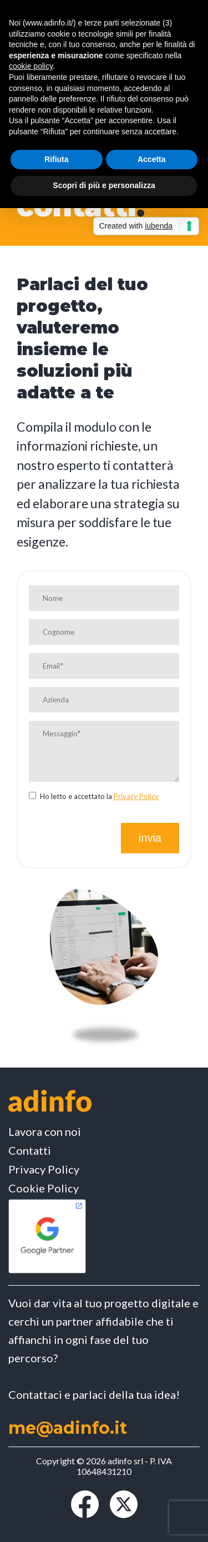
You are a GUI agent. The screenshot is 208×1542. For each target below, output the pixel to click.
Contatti (29, 1150)
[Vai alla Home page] (50, 1102)
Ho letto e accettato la (94, 796)
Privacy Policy (136, 796)
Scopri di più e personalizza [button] (104, 185)
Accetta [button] (152, 159)
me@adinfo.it (67, 1428)
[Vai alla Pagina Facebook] (85, 1514)
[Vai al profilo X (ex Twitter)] (124, 1514)
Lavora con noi (44, 1131)
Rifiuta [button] (56, 159)
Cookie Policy (43, 1188)
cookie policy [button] (31, 66)
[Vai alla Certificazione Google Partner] (47, 1271)
